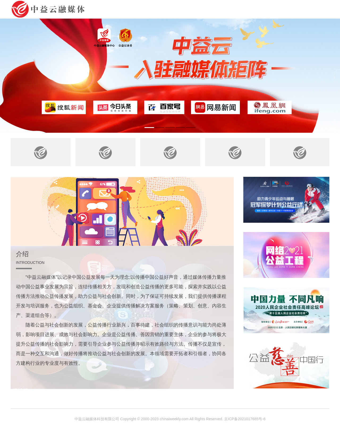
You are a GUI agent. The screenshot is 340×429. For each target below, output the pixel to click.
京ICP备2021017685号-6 (245, 419)
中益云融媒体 (52, 9)
